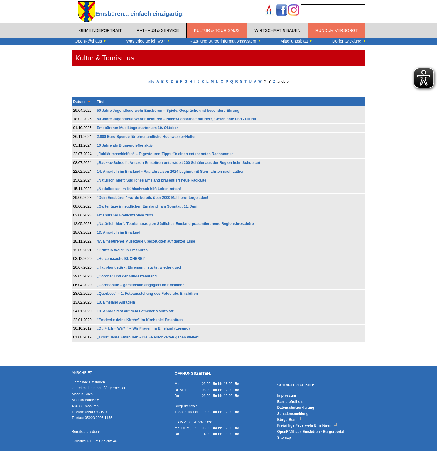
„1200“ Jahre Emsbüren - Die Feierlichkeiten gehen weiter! (148, 337)
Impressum (286, 396)
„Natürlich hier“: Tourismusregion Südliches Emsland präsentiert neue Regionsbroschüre (175, 224)
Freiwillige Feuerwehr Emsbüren (307, 425)
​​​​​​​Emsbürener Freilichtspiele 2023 (125, 215)
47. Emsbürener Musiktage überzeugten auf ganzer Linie (146, 241)
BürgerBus (289, 420)
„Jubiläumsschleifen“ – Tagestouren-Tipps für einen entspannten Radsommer (165, 154)
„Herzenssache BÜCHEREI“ (121, 259)
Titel (100, 102)
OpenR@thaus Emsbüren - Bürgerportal (310, 432)
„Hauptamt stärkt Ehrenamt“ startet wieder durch (140, 267)
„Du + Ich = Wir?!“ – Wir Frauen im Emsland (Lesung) (143, 328)
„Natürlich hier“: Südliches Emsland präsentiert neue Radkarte (151, 180)
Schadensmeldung (293, 414)
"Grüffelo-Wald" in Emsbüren (122, 250)
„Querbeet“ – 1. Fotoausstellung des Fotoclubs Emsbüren (147, 293)
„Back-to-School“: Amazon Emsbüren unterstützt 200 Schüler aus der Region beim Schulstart (178, 163)
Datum (79, 102)
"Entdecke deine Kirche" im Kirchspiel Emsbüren (140, 320)
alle (151, 81)
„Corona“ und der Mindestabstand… (129, 276)
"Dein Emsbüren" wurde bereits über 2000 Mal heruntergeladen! (153, 198)
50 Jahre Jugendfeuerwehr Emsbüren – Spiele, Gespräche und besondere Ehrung (168, 110)
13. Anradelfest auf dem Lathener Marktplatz (135, 311)
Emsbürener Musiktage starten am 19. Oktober (137, 128)
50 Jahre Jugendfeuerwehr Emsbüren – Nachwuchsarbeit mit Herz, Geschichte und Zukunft (176, 119)
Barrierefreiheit (290, 402)
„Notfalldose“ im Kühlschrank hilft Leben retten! (139, 189)
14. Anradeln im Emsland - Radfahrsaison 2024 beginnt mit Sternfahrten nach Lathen (170, 171)
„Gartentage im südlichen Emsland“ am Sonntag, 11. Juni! (148, 206)
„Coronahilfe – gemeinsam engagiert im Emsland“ (140, 285)
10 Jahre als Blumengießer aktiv (125, 145)
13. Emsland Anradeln (116, 302)
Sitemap (284, 437)
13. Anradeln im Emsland (118, 232)
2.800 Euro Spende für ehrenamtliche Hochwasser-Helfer (146, 137)
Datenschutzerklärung (295, 408)
